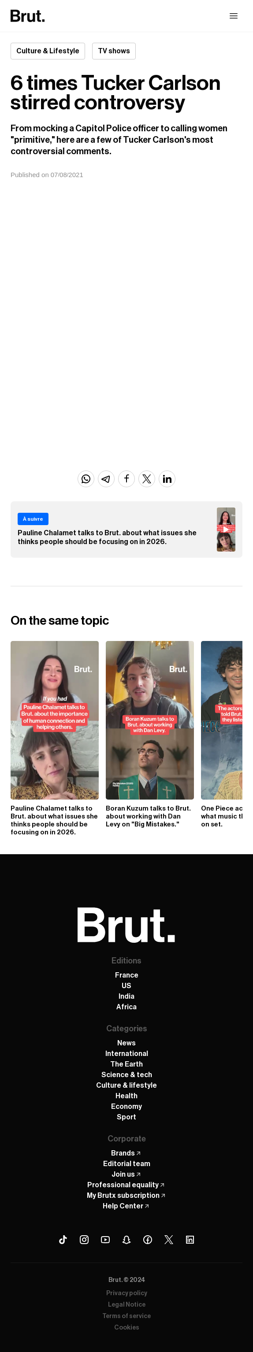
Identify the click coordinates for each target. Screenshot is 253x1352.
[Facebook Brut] (147, 1239)
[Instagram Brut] (84, 1239)
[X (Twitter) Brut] (169, 1239)
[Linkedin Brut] (190, 1239)
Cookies (126, 1328)
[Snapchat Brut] (126, 1239)
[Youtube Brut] (105, 1239)
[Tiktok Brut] (63, 1239)
